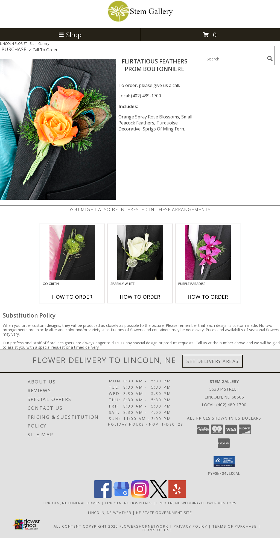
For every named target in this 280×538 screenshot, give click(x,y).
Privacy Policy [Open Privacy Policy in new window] (190, 526)
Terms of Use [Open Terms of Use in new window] (157, 529)
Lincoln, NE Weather (110, 512)
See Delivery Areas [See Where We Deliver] (212, 361)
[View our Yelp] (177, 496)
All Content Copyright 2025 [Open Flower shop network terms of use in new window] (86, 526)
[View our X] (158, 496)
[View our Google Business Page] (121, 496)
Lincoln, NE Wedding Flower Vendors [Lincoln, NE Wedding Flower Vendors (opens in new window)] (196, 502)
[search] (270, 59)
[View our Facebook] (103, 496)
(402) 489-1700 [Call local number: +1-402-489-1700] (231, 404)
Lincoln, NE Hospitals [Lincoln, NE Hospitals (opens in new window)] (128, 502)
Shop (70, 34)
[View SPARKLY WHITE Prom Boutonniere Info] (140, 252)
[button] (224, 461)
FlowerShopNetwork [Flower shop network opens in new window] (143, 526)
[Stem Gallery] (140, 20)
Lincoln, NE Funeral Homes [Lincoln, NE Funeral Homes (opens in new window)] (72, 502)
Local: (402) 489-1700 (139, 96)
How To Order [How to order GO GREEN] (72, 296)
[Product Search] (235, 59)
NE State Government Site (164, 512)
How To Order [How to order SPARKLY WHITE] (140, 296)
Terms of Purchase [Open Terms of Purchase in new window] (234, 526)
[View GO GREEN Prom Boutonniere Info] (72, 252)
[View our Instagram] (140, 496)
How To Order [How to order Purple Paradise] (208, 296)
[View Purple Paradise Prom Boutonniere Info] (208, 252)
